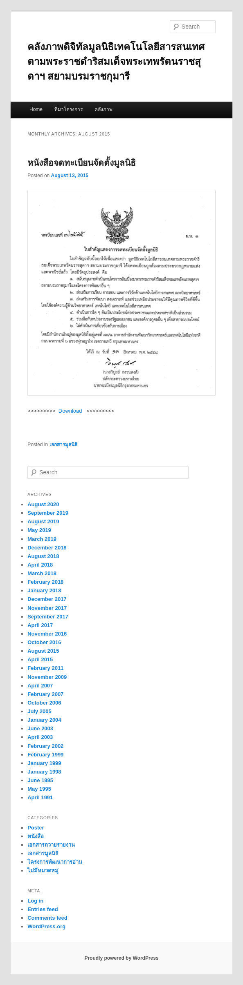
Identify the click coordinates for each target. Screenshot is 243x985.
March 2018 (41, 573)
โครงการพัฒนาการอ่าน (54, 862)
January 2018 (44, 590)
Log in (35, 901)
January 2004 (44, 720)
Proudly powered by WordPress (121, 958)
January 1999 (44, 763)
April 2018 (40, 565)
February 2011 (45, 668)
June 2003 (40, 728)
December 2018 (46, 548)
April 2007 (40, 686)
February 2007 (45, 694)
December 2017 (46, 599)
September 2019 (47, 513)
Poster (35, 828)
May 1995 (39, 789)
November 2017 (47, 608)
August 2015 (43, 651)
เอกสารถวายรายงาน (51, 845)
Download (70, 411)
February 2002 (45, 746)
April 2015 (40, 659)
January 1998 (44, 772)
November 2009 (47, 677)
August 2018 (43, 556)
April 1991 (40, 797)
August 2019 (43, 521)
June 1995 (40, 780)
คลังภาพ (103, 109)
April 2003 (40, 737)
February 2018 (45, 582)
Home (36, 109)
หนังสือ (35, 836)
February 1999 (45, 755)
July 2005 (39, 711)
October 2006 (44, 703)
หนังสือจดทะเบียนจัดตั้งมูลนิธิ (81, 162)
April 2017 (40, 625)
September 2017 (47, 617)
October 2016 (44, 642)
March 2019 (41, 539)
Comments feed (47, 918)
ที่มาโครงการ (68, 109)
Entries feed (42, 909)
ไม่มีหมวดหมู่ (43, 870)
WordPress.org (46, 926)
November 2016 (47, 634)
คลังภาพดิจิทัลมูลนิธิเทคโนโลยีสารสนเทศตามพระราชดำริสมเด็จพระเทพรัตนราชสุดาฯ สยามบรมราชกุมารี (116, 61)
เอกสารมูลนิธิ (63, 444)
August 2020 (43, 504)
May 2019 (39, 530)
